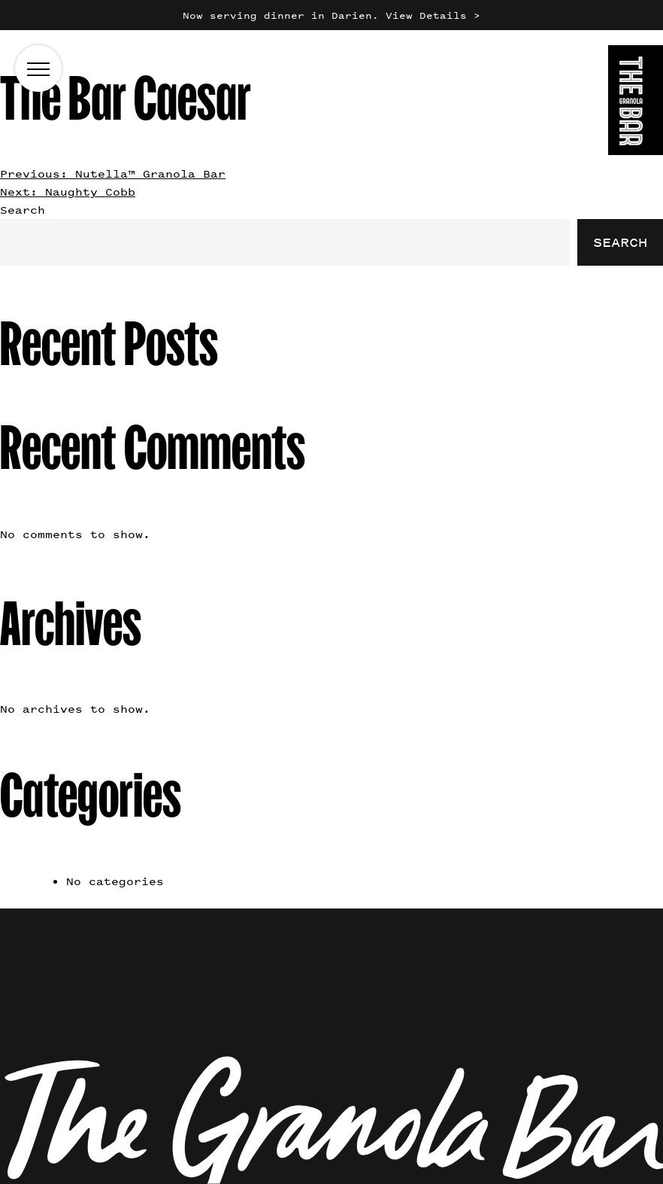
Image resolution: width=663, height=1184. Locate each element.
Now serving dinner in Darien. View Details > (331, 15)
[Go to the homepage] (635, 102)
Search (22, 210)
